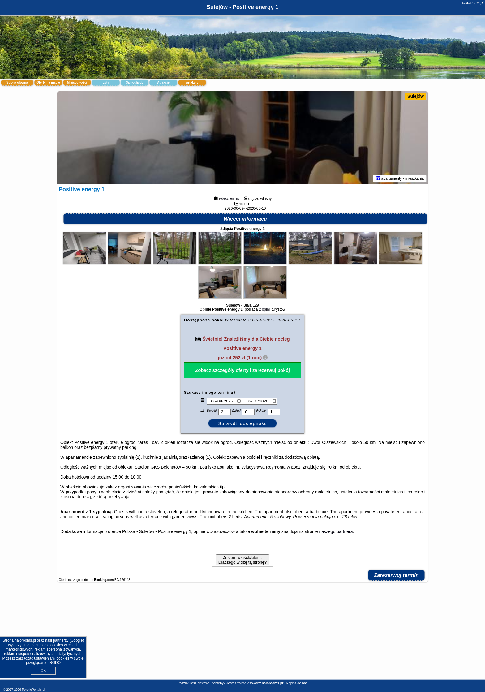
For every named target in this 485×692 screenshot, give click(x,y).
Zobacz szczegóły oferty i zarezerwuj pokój (242, 370)
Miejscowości (77, 82)
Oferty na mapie (48, 82)
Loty (105, 82)
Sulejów (415, 96)
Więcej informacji (245, 219)
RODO (55, 662)
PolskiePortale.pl (33, 689)
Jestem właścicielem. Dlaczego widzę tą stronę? (242, 560)
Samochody (135, 82)
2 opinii (265, 309)
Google (77, 640)
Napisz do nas (297, 683)
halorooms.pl (472, 3)
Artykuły (192, 82)
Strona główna (17, 82)
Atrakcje (163, 82)
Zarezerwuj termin (396, 575)
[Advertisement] (242, 634)
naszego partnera (336, 531)
